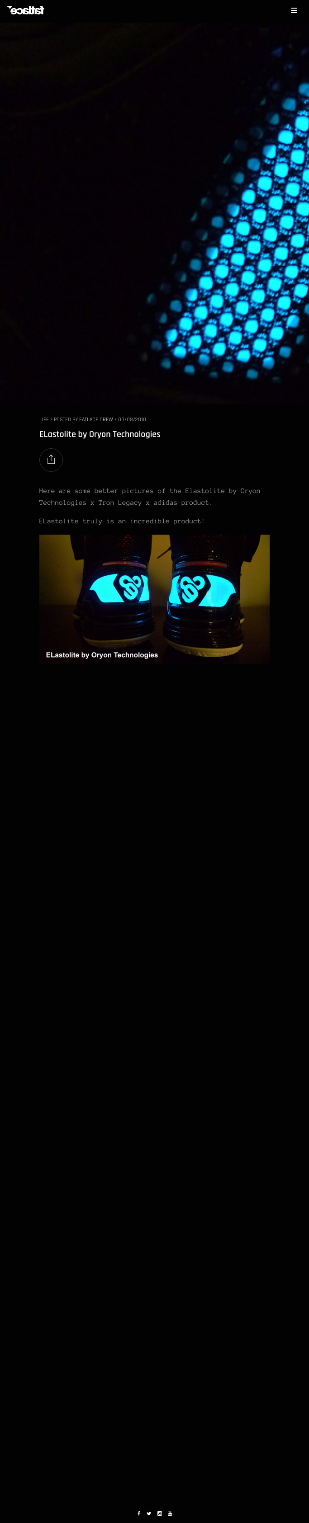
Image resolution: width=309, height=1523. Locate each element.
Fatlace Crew (96, 419)
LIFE (44, 419)
